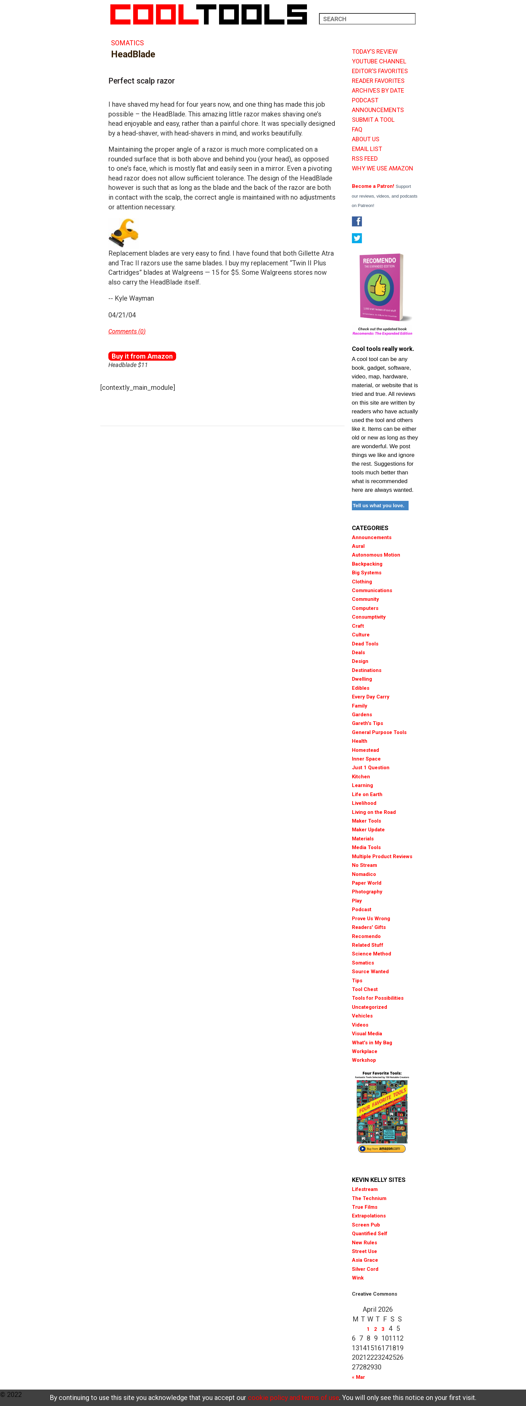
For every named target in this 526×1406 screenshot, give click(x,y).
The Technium (369, 1198)
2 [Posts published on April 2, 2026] (375, 1329)
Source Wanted (370, 972)
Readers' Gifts (369, 927)
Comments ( (124, 331)
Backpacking (367, 564)
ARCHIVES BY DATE (378, 90)
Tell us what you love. (379, 505)
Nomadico (364, 874)
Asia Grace (365, 1260)
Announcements (371, 537)
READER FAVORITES (378, 80)
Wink (358, 1278)
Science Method (371, 954)
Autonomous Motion (376, 555)
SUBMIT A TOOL (373, 119)
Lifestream (365, 1189)
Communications (372, 590)
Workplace (364, 1051)
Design (360, 661)
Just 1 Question (370, 768)
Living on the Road (374, 812)
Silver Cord (365, 1269)
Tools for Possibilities (378, 998)
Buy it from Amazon (142, 356)
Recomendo (366, 936)
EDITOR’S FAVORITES (380, 71)
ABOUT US (365, 139)
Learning (362, 785)
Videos (360, 1025)
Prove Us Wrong (371, 919)
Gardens (362, 715)
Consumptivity (369, 617)
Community (365, 599)
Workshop (364, 1060)
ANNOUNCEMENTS (378, 110)
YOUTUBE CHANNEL (379, 61)
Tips (357, 981)
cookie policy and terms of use (293, 1398)
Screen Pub (366, 1225)
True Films (364, 1207)
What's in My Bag (372, 1043)
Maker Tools (366, 821)
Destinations (366, 670)
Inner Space (366, 759)
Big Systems (366, 573)
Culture (361, 635)
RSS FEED (365, 158)
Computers (365, 608)
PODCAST (365, 100)
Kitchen (361, 777)
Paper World (366, 883)
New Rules (364, 1243)
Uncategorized (369, 1007)
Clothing (362, 582)
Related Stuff (367, 945)
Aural (358, 546)
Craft (358, 626)
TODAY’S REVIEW (375, 51)
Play (357, 901)
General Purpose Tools (379, 732)
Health (359, 741)
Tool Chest (365, 989)
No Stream (364, 865)
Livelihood (364, 803)
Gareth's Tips (367, 723)
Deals (358, 652)
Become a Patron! (373, 186)
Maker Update (368, 830)
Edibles (360, 688)
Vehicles (362, 1016)
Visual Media (367, 1034)
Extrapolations (369, 1216)
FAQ (357, 129)
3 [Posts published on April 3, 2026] (382, 1329)
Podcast (361, 909)
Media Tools (366, 847)
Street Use (364, 1251)
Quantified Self (369, 1234)
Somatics (127, 43)
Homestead (365, 750)
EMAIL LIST (367, 149)
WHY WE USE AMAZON (382, 168)
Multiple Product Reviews (382, 856)
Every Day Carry (370, 697)
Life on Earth (367, 794)
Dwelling (362, 679)
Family (359, 706)
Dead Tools (365, 644)
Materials (363, 839)
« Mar (358, 1377)
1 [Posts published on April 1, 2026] (368, 1329)
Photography (367, 892)
